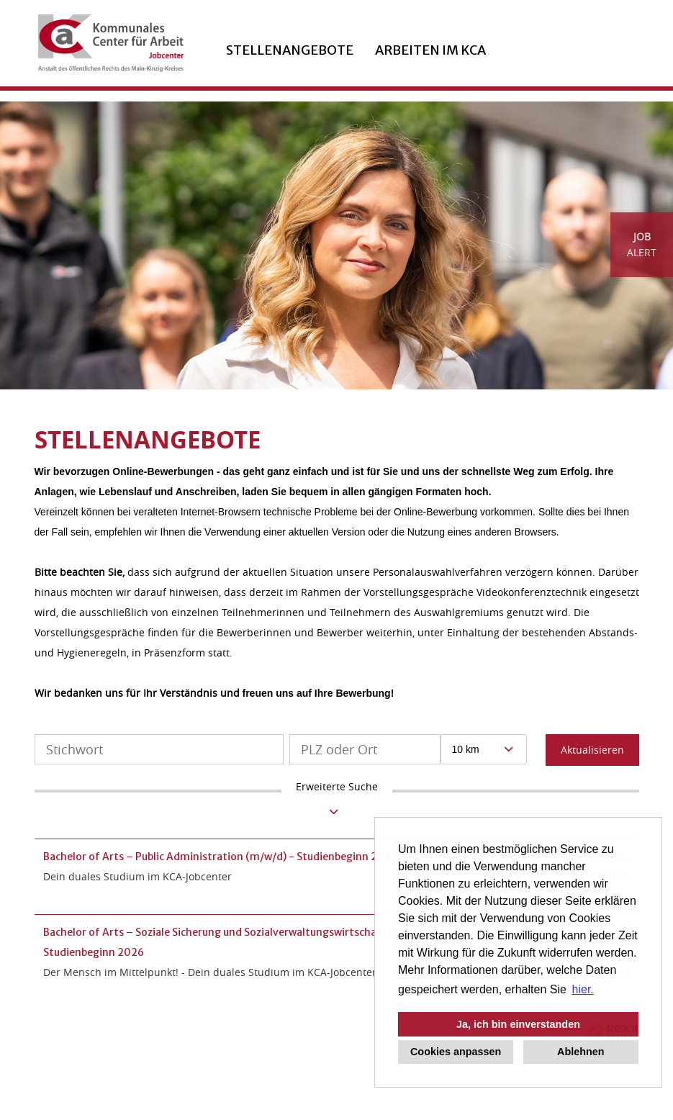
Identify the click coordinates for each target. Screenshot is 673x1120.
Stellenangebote (289, 50)
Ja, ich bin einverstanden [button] (518, 1024)
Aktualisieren (592, 750)
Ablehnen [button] (581, 1051)
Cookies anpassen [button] (455, 1051)
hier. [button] (583, 989)
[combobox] (484, 749)
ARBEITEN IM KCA (430, 50)
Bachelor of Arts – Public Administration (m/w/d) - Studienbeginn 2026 (220, 856)
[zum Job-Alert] (641, 244)
